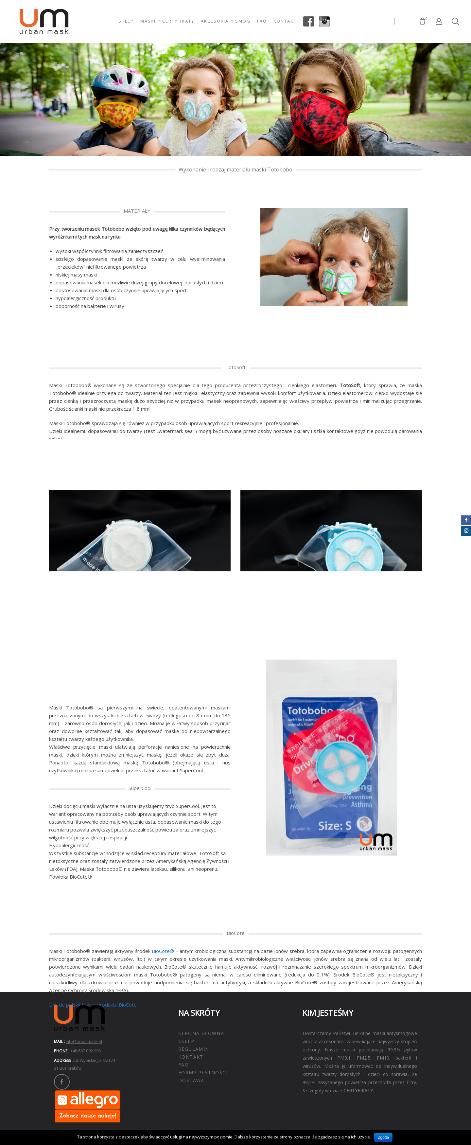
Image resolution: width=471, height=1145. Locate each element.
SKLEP (126, 21)
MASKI (148, 21)
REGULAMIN (193, 1049)
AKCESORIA (215, 21)
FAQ (262, 21)
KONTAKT (285, 21)
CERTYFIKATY (178, 21)
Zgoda (383, 1137)
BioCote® (163, 994)
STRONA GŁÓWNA (201, 1033)
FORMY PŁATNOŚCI (203, 1072)
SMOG (243, 21)
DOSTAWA (191, 1080)
